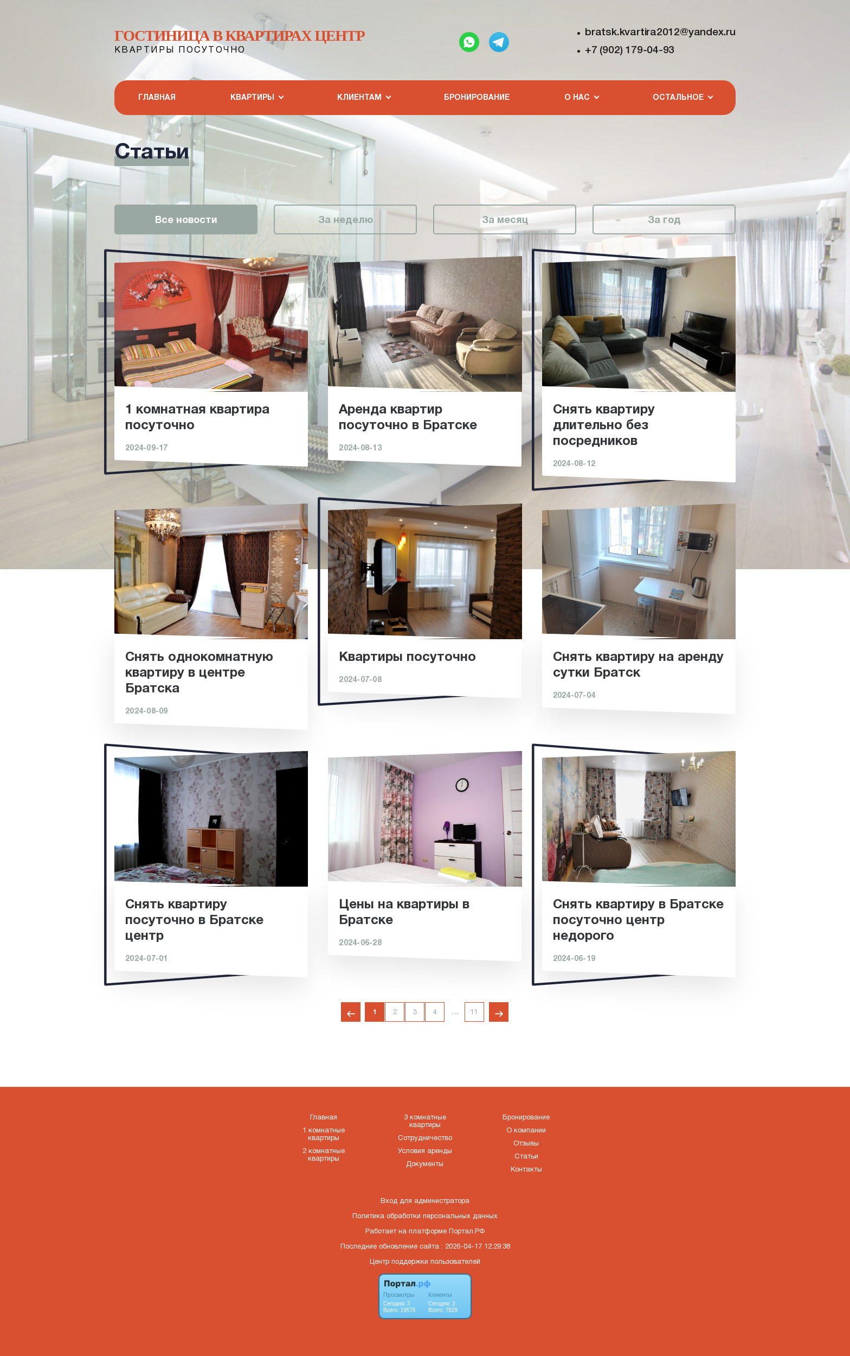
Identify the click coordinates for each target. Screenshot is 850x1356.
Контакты (526, 1170)
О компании (526, 1131)
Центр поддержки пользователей (425, 1262)
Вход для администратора (425, 1201)
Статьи (526, 1157)
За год (664, 220)
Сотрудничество (425, 1138)
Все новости (186, 220)
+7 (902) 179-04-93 (629, 50)
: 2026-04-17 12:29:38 (475, 1247)
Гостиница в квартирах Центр (239, 35)
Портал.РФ (467, 1231)
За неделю (345, 220)
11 (474, 1012)
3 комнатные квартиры (425, 1122)
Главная (157, 97)
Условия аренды (425, 1151)
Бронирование (477, 97)
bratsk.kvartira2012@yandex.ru (660, 32)
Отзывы (526, 1144)
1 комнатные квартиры (323, 1135)
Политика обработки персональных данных (425, 1216)
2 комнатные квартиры (323, 1155)
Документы (424, 1164)
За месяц (505, 220)
